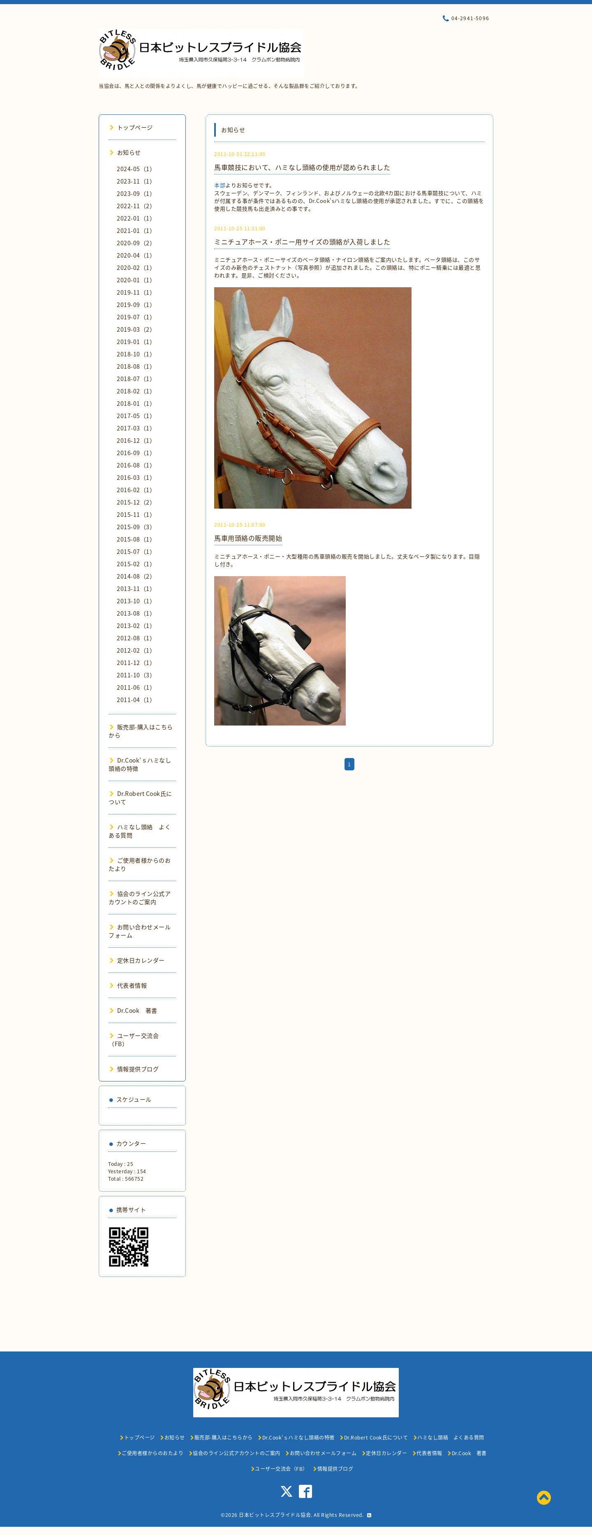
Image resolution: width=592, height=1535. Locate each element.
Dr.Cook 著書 (133, 1010)
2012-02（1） (136, 650)
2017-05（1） (136, 416)
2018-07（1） (136, 378)
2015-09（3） (136, 527)
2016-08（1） (136, 465)
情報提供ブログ (134, 1069)
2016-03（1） (136, 477)
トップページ (131, 127)
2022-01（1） (136, 218)
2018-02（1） (136, 391)
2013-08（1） (136, 613)
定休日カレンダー (137, 960)
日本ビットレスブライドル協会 (275, 1515)
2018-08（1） (136, 366)
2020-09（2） (136, 243)
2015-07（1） (136, 551)
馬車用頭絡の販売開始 (248, 538)
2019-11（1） (136, 292)
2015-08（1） (136, 539)
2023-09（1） (136, 193)
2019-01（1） (136, 341)
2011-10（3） (136, 675)
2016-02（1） (136, 490)
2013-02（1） (136, 625)
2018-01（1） (136, 403)
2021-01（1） (136, 230)
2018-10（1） (136, 354)
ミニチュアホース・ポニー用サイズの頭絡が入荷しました (302, 242)
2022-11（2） (136, 206)
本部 (219, 185)
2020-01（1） (136, 280)
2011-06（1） (136, 687)
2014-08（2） (136, 576)
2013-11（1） (136, 588)
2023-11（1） (136, 181)
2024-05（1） (136, 169)
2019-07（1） (136, 317)
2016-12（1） (136, 440)
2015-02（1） (136, 564)
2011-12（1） (136, 662)
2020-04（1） (136, 255)
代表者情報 (128, 985)
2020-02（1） (136, 267)
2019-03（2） (136, 329)
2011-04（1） (136, 699)
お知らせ (125, 152)
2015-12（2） (136, 502)
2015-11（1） (136, 514)
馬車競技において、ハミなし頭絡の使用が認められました (302, 167)
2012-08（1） (136, 638)
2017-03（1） (136, 428)
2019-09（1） (136, 304)
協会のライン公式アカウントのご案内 (140, 897)
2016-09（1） (136, 453)
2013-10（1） (136, 601)
